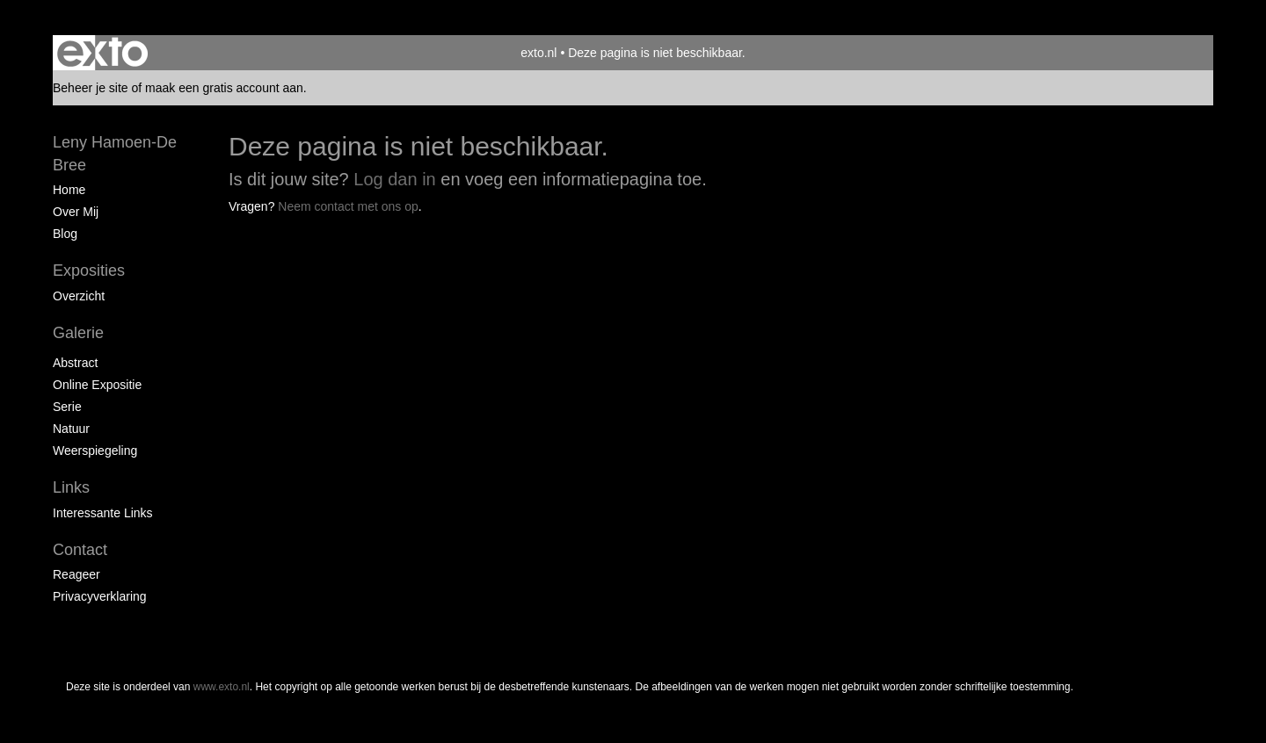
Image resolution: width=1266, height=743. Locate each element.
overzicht (79, 296)
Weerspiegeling (95, 451)
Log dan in (394, 179)
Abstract (75, 363)
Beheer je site (90, 88)
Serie (67, 407)
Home (69, 190)
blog (65, 234)
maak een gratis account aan (224, 88)
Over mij (75, 212)
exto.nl (538, 53)
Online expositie (97, 385)
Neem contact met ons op (348, 206)
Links (71, 487)
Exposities (89, 270)
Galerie (78, 333)
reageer (76, 574)
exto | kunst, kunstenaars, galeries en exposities (102, 52)
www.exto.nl (221, 687)
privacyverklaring (100, 596)
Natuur (71, 429)
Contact (80, 550)
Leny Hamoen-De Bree (115, 153)
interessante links (103, 513)
